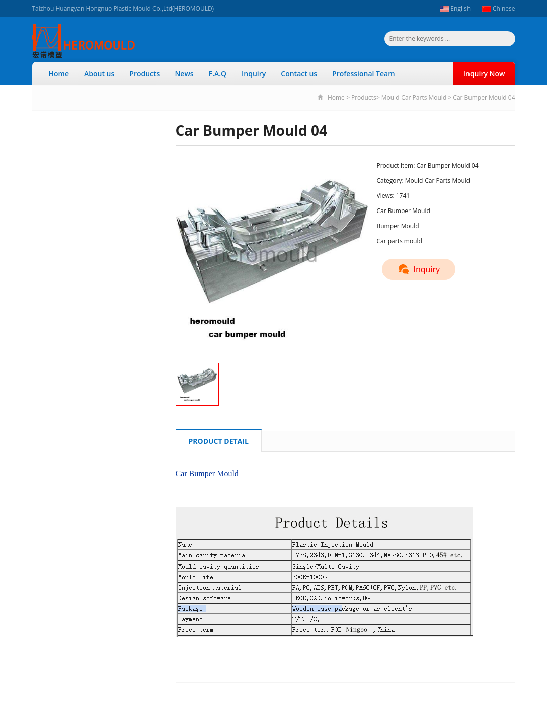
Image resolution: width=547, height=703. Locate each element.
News (184, 73)
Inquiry (254, 73)
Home (59, 73)
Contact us (299, 73)
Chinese (498, 8)
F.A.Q (217, 73)
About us (99, 73)
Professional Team (363, 73)
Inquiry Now (484, 73)
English (455, 8)
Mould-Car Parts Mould (414, 97)
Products (144, 73)
